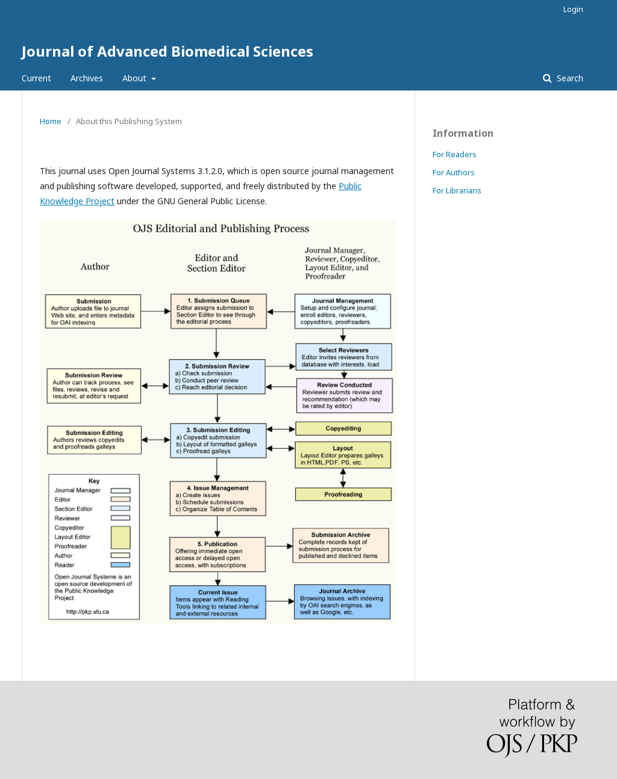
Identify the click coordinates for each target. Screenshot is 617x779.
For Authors (454, 172)
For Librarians (457, 190)
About (135, 78)
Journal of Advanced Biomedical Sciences (167, 51)
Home (50, 121)
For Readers (455, 154)
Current (36, 78)
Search (568, 78)
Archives (86, 78)
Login (573, 9)
